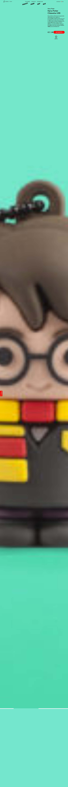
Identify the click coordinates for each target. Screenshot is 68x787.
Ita (62, 1)
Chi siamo (27, 1)
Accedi (58, 1)
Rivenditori (40, 1)
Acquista (59, 32)
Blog (44, 4)
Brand (32, 4)
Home (11, 1)
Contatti (33, 1)
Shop (38, 4)
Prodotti (25, 3)
